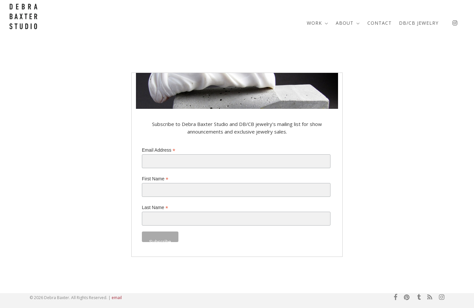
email (117, 297)
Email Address (158, 150)
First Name (155, 179)
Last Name (155, 207)
